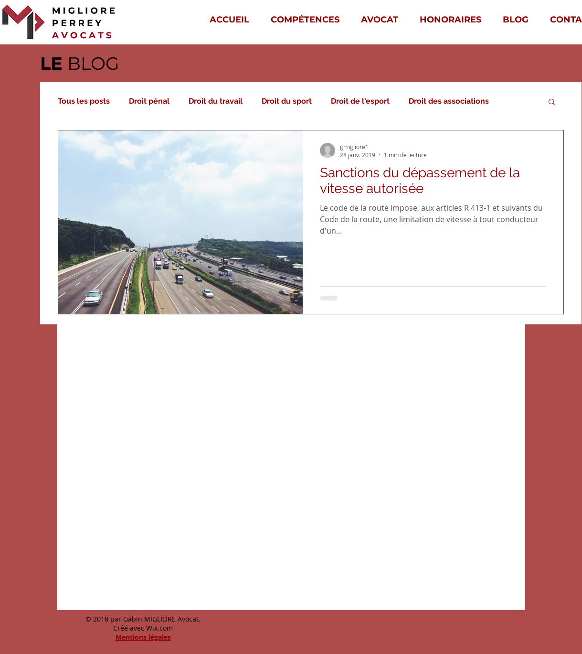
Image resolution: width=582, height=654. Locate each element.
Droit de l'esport (360, 101)
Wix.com (159, 628)
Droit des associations (449, 101)
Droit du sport (287, 101)
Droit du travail (216, 101)
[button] (551, 102)
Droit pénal (149, 101)
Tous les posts (84, 101)
